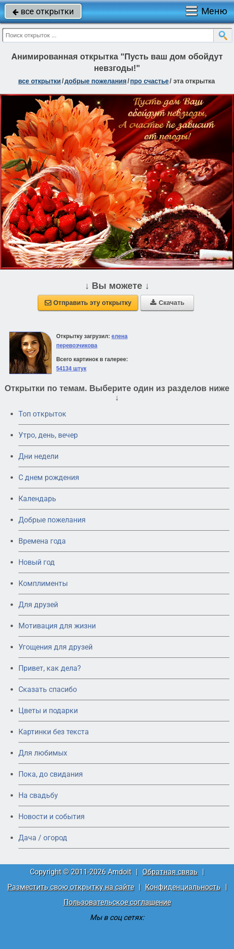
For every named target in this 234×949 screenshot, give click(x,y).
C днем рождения (48, 477)
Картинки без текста (53, 731)
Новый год (36, 562)
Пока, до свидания (50, 774)
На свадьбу (38, 795)
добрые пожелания (95, 81)
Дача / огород (42, 837)
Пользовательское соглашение (117, 902)
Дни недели (38, 456)
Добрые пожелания (52, 520)
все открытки (43, 11)
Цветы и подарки (48, 710)
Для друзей (38, 604)
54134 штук (71, 368)
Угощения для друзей (55, 647)
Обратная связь (170, 871)
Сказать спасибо (47, 689)
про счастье (149, 81)
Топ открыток (42, 414)
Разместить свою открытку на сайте (70, 887)
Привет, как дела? (49, 668)
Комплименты (43, 583)
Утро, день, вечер (48, 435)
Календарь (37, 498)
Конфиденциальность (183, 887)
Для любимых (42, 753)
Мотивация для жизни (57, 625)
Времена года (42, 541)
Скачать (167, 302)
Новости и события (51, 816)
